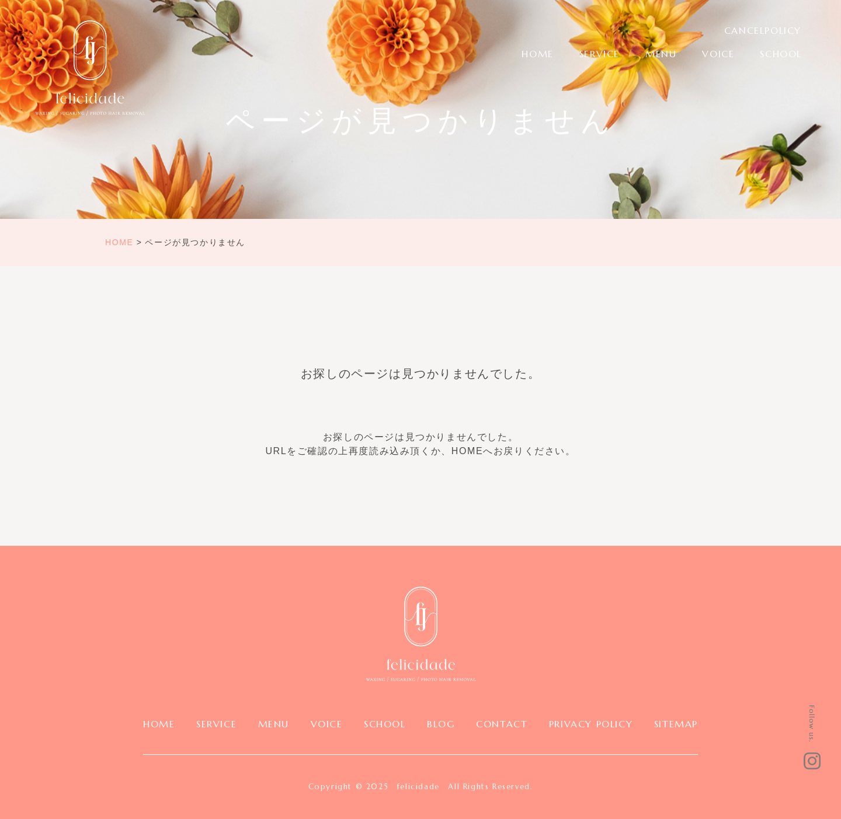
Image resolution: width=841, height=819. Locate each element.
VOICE (718, 54)
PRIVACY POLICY (591, 724)
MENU (660, 54)
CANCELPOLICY (762, 30)
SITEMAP (676, 724)
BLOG (440, 724)
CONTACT (501, 724)
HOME (537, 54)
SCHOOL (781, 54)
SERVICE (599, 54)
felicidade (418, 787)
